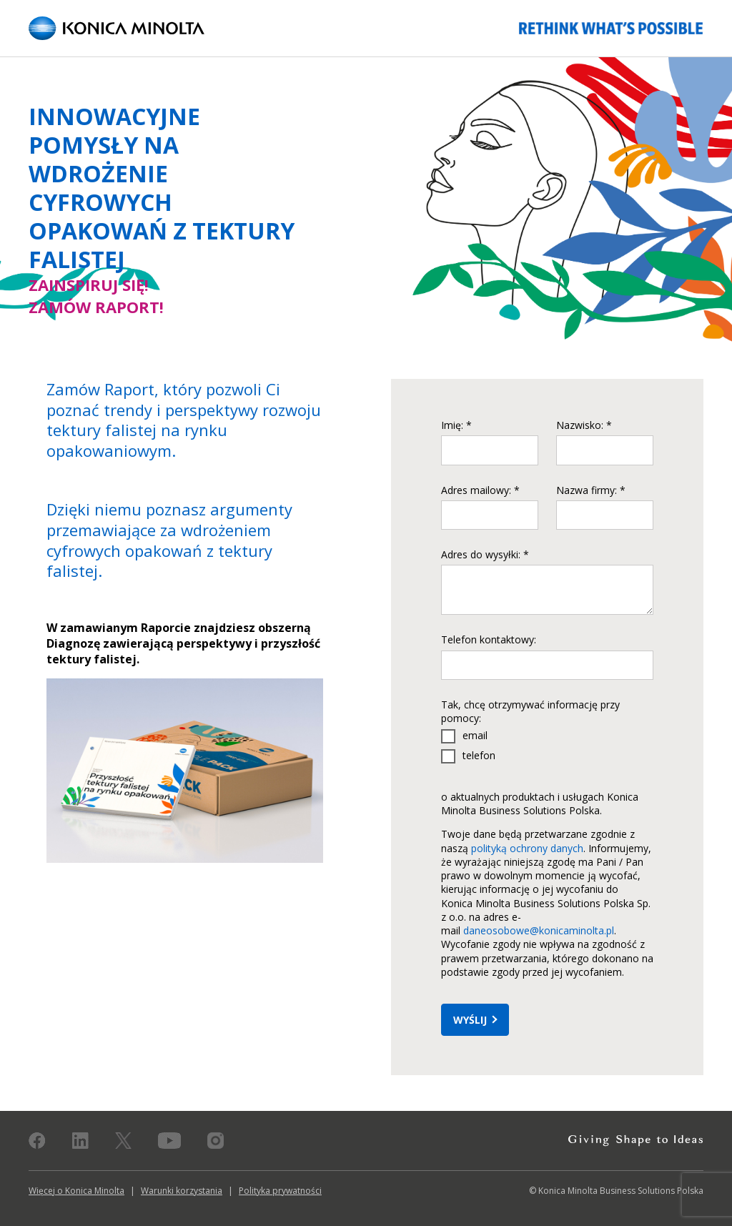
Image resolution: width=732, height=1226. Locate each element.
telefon (479, 755)
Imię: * (456, 425)
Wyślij (470, 1020)
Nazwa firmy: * (590, 490)
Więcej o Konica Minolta (76, 1191)
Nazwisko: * (584, 425)
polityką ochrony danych (527, 848)
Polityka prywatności (280, 1191)
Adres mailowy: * (480, 490)
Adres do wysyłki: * (485, 554)
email (475, 735)
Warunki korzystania (181, 1191)
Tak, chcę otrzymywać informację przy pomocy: (530, 711)
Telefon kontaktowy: (488, 639)
